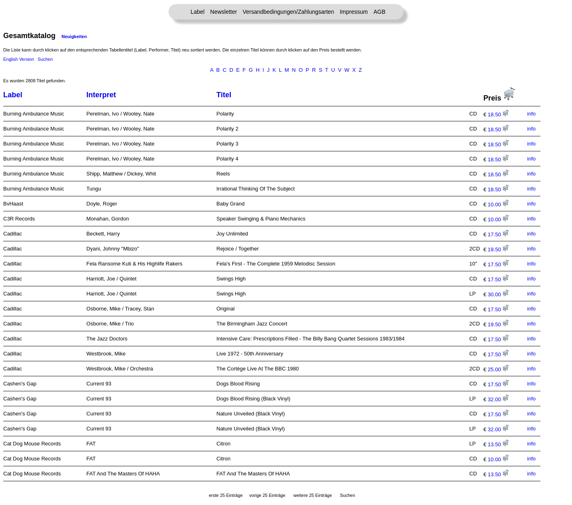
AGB (380, 12)
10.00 (498, 204)
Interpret (101, 95)
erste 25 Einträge (226, 495)
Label (198, 12)
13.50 (498, 444)
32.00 (498, 399)
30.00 (498, 294)
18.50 (498, 114)
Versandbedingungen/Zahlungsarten (288, 12)
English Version (18, 59)
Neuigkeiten (74, 36)
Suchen (45, 59)
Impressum (354, 12)
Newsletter (223, 12)
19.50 (498, 249)
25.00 (498, 369)
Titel (223, 95)
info (531, 114)
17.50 (498, 234)
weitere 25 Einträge (312, 495)
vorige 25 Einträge (267, 495)
